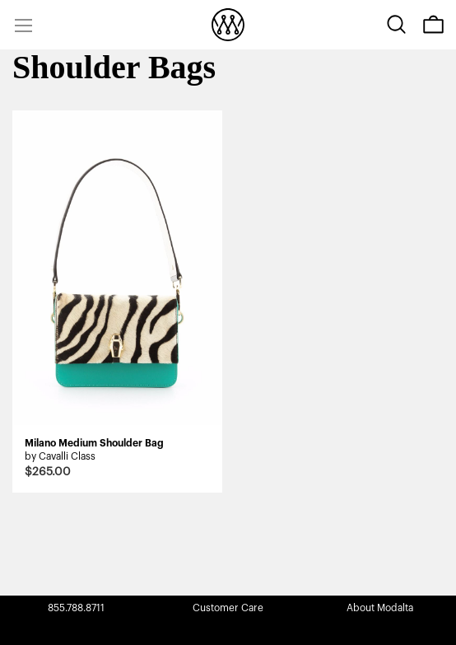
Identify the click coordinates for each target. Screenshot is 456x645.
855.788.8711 (76, 608)
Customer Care (228, 608)
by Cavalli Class (60, 456)
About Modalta (380, 608)
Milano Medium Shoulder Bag (94, 443)
